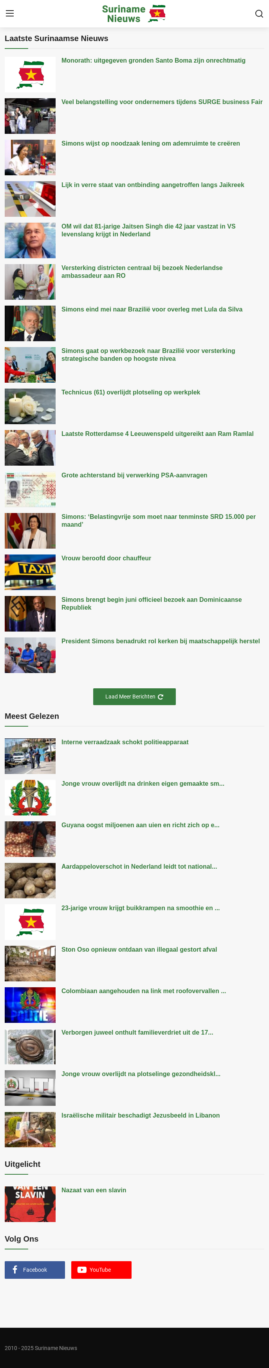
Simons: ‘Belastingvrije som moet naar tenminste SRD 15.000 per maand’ (158, 520)
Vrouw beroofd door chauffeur (106, 558)
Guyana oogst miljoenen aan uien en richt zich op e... (140, 825)
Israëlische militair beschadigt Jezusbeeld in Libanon (140, 1115)
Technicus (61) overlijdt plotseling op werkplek (130, 392)
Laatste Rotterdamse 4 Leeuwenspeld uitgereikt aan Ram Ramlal (157, 433)
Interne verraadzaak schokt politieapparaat (125, 742)
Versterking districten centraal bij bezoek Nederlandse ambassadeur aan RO (142, 272)
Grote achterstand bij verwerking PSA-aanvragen (134, 475)
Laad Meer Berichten (134, 696)
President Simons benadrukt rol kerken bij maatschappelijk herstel (160, 641)
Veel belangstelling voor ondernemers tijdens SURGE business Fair (162, 102)
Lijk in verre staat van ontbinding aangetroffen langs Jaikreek (152, 185)
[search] (259, 13)
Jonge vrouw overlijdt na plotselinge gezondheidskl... (140, 1074)
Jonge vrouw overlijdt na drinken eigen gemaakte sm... (142, 783)
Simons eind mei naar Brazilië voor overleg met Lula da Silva (151, 309)
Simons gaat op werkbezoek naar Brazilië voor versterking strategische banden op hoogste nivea (148, 354)
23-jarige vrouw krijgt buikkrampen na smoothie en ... (140, 908)
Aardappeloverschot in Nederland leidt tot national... (139, 866)
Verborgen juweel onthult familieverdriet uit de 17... (137, 1032)
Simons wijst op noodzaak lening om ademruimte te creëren (150, 143)
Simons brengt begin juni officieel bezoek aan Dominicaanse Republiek (151, 603)
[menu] (10, 13)
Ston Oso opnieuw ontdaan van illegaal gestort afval (139, 949)
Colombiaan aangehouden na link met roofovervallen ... (143, 991)
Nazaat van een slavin (93, 1190)
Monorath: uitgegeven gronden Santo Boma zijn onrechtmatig (153, 60)
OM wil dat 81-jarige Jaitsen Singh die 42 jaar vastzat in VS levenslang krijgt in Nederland (148, 230)
